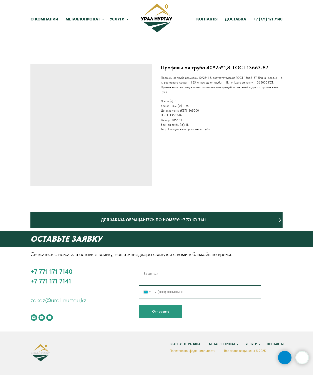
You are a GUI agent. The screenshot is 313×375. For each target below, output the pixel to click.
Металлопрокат (83, 19)
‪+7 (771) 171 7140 (268, 19)
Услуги (118, 19)
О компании (44, 19)
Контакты (207, 19)
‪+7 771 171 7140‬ (51, 271)
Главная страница (185, 344)
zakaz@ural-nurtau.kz (58, 300)
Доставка (235, 19)
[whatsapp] (41, 317)
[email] (34, 317)
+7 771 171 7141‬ (50, 281)
